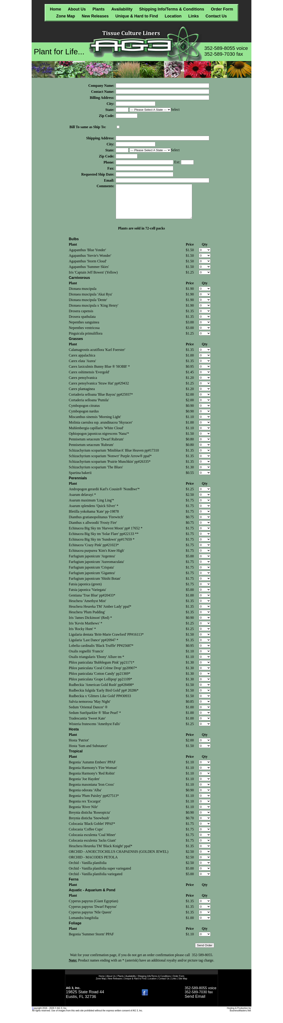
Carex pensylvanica (83, 384)
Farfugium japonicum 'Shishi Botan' (95, 585)
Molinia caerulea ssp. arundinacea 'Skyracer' (101, 429)
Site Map (182, 985)
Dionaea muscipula (82, 295)
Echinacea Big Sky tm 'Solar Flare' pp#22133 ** (104, 540)
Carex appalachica (82, 362)
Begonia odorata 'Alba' (85, 797)
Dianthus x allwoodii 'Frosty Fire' (93, 529)
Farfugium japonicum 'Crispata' (91, 574)
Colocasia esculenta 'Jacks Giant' (92, 847)
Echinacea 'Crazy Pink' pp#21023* (94, 552)
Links (193, 16)
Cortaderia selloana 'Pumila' (89, 407)
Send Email (195, 1003)
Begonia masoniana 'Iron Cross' (91, 791)
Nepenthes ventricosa (84, 334)
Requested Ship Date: (97, 174)
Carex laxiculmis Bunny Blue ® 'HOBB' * (99, 373)
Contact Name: (102, 91)
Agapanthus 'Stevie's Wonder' (90, 262)
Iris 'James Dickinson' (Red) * (90, 624)
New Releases (95, 16)
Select (175, 109)
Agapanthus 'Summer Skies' (89, 273)
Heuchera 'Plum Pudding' (87, 619)
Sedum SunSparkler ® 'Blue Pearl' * (95, 719)
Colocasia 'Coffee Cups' (86, 836)
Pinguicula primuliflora (85, 340)
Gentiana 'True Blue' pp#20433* (92, 602)
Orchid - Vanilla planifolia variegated (95, 881)
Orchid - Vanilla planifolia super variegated (100, 875)
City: (110, 104)
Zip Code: (106, 116)
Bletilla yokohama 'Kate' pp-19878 (94, 518)
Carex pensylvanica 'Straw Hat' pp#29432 (99, 390)
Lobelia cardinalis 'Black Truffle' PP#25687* (101, 652)
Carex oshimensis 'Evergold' (89, 379)
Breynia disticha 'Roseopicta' (89, 819)
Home (55, 9)
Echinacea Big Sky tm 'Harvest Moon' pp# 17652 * (105, 535)
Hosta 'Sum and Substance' (88, 752)
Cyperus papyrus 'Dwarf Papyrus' (93, 913)
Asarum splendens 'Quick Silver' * (93, 512)
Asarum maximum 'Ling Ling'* (91, 507)
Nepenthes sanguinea (84, 329)
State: (109, 110)
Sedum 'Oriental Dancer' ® (88, 714)
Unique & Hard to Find (136, 16)
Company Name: (101, 85)
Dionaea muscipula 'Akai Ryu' (90, 301)
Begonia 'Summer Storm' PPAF (91, 941)
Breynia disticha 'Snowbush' (89, 825)
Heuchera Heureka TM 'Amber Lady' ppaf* (100, 613)
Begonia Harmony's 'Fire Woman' (93, 774)
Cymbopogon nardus (84, 418)
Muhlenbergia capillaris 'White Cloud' (96, 435)
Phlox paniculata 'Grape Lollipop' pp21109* (100, 686)
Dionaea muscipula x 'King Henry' (93, 312)
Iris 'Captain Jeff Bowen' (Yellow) (93, 279)
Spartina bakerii (80, 479)
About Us (77, 9)
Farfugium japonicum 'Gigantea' (92, 580)
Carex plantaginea (82, 395)
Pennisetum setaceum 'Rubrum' (91, 451)
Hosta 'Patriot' (79, 747)
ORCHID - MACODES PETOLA (93, 864)
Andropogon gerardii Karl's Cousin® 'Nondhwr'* (104, 496)
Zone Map (65, 16)
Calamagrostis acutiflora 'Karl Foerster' (97, 356)
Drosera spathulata (82, 323)
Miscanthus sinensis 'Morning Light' (95, 423)
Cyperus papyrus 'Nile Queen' (90, 919)
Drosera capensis (81, 318)
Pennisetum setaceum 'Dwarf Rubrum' (96, 446)
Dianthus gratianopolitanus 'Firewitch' (96, 524)
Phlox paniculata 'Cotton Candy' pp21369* (99, 680)
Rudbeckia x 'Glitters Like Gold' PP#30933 (100, 703)
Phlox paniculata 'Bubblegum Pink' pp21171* (101, 669)
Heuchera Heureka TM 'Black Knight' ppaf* (100, 853)
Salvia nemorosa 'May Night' (90, 708)
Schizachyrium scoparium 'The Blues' (96, 474)
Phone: (109, 162)
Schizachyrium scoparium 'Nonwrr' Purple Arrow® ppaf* (110, 463)
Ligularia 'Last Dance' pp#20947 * (93, 647)
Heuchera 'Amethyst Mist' (87, 607)
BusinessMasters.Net (240, 1017)
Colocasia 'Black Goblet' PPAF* (92, 830)
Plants (98, 9)
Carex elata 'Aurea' (82, 367)
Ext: (177, 162)
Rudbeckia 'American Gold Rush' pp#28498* (101, 691)
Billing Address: (102, 98)
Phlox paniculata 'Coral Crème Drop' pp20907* (103, 675)
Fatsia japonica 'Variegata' (87, 596)
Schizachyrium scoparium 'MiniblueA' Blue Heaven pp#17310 (114, 457)
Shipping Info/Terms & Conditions (171, 9)
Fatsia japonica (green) (85, 591)
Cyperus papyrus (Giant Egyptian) (93, 908)
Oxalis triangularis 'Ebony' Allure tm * (96, 663)
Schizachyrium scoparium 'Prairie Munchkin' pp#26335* (110, 468)
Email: (109, 180)
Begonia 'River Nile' (83, 813)
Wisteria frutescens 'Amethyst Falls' (94, 730)
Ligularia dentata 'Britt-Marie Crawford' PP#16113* (106, 641)
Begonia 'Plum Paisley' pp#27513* (94, 802)
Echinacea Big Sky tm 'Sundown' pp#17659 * (102, 546)
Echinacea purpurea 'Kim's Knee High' (96, 557)
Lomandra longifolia (83, 924)
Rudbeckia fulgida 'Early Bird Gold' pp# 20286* (104, 697)
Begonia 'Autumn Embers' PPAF (92, 769)
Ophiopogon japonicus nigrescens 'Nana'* (99, 440)
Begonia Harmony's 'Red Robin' (92, 780)
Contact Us (216, 16)
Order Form (222, 9)
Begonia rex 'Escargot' (85, 808)
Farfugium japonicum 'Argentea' (92, 563)
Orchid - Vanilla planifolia (88, 869)
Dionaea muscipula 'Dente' (88, 306)
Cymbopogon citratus (84, 412)
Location (173, 16)
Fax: (110, 168)
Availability (121, 9)
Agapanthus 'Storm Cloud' (88, 268)
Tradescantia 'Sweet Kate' (87, 725)
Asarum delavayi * (82, 501)
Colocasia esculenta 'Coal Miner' (92, 841)
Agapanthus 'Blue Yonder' (87, 257)
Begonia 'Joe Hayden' (84, 785)
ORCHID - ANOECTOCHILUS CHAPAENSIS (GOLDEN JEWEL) (118, 858)
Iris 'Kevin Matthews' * (85, 630)
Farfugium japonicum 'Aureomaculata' (96, 568)
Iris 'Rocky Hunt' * (82, 635)
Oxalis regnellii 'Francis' (86, 658)
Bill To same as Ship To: (88, 127)
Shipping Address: (100, 138)
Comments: (105, 186)
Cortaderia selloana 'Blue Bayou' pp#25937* (101, 401)
